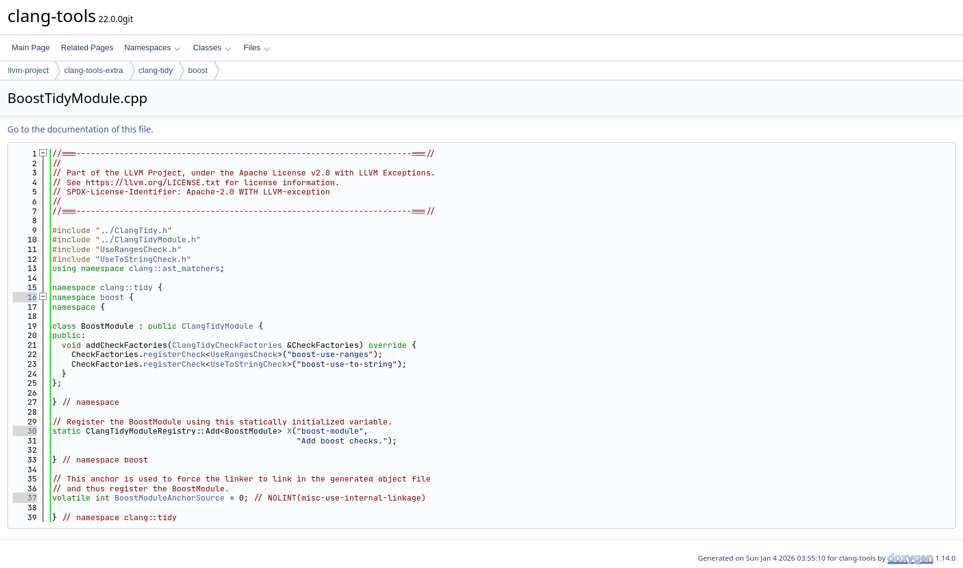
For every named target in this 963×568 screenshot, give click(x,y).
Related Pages (87, 47)
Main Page (31, 47)
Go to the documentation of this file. (80, 129)
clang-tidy (156, 70)
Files (257, 47)
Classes (212, 47)
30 (25, 431)
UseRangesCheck (243, 354)
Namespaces (152, 47)
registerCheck (174, 354)
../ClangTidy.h (133, 230)
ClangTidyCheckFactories (227, 345)
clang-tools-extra (93, 70)
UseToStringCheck (248, 364)
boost (198, 70)
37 (25, 498)
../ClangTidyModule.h (148, 239)
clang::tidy (126, 287)
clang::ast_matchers (174, 268)
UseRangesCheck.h (138, 249)
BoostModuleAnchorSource (169, 498)
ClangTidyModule (218, 326)
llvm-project (28, 70)
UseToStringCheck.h (143, 259)
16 (25, 297)
